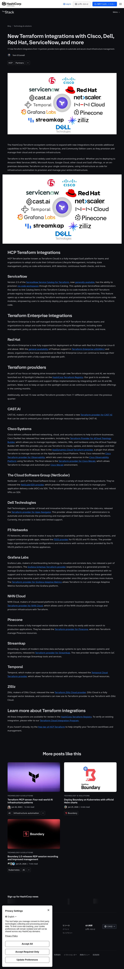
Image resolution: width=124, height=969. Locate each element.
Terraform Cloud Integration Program (59, 720)
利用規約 (57, 955)
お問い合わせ (90, 929)
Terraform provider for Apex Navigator (31, 512)
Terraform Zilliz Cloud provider (70, 692)
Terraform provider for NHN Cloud (25, 605)
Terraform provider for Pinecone (71, 629)
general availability (38, 349)
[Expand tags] (28, 63)
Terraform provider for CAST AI (96, 414)
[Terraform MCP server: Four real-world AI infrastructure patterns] (34, 785)
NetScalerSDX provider (32, 484)
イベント (66, 929)
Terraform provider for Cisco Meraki (77, 461)
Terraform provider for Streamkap (52, 652)
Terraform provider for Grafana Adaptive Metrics (37, 582)
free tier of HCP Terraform (51, 726)
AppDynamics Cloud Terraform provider (72, 449)
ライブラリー (67, 933)
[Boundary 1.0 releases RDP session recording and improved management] (34, 842)
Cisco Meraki (57, 464)
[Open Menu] (120, 4)
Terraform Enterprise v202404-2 (88, 349)
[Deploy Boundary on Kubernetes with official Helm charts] (90, 785)
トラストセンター (70, 955)
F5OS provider (61, 539)
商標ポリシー (85, 955)
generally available (84, 282)
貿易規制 (96, 955)
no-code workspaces (28, 285)
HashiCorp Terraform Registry (67, 377)
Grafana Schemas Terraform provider (47, 566)
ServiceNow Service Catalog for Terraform (47, 282)
